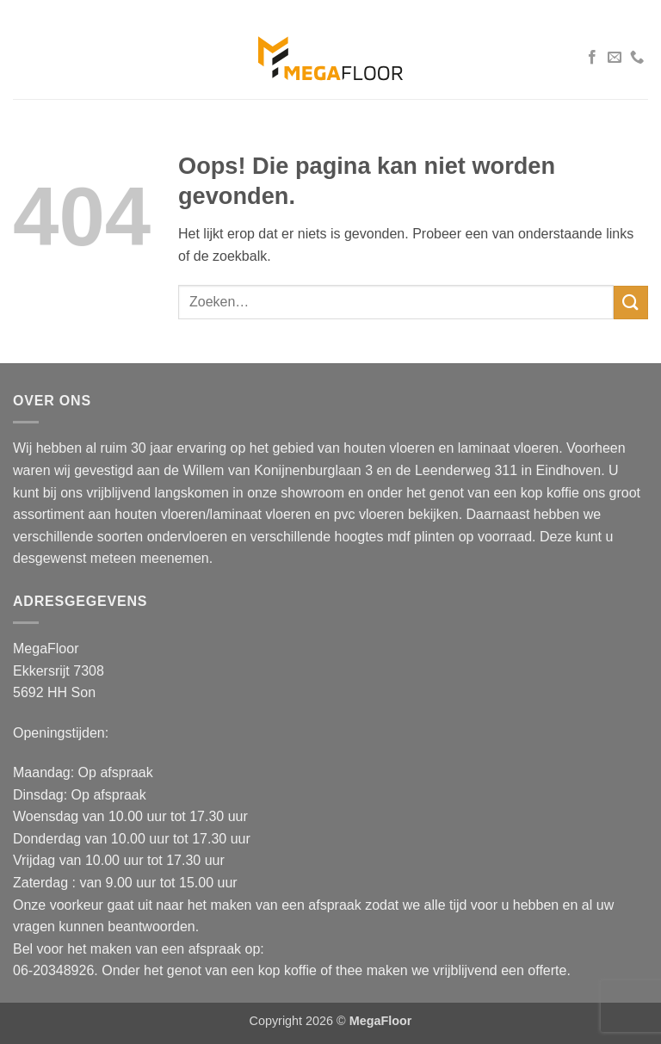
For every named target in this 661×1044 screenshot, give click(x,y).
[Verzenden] (631, 302)
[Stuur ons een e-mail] (614, 57)
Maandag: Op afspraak (83, 772)
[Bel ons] (637, 57)
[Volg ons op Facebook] (592, 57)
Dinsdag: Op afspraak (79, 795)
